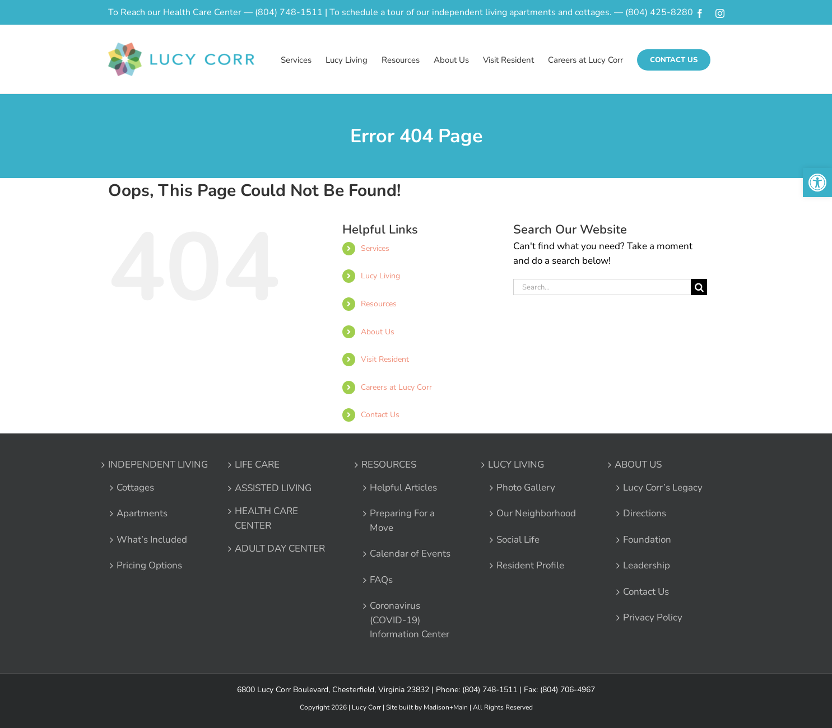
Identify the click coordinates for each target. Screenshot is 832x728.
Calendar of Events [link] (410, 553)
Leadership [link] (646, 565)
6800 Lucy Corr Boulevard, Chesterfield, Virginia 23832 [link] (333, 689)
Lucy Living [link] (380, 275)
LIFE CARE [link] (257, 464)
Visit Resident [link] (385, 359)
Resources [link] (379, 303)
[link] (817, 182)
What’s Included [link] (152, 539)
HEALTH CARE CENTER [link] (266, 518)
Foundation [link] (647, 539)
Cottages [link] (135, 487)
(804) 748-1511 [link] (289, 12)
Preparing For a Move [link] (402, 520)
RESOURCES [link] (388, 464)
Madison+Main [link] (446, 707)
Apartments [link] (142, 513)
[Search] (699, 287)
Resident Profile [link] (530, 565)
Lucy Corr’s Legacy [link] (663, 487)
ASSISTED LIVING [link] (273, 488)
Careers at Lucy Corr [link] (396, 387)
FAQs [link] (381, 579)
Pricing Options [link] (149, 565)
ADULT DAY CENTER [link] (280, 548)
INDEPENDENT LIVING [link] (158, 464)
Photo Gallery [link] (525, 487)
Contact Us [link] (380, 414)
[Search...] (602, 287)
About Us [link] (377, 331)
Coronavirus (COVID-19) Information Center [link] (409, 620)
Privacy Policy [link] (652, 617)
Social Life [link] (518, 539)
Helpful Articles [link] (403, 487)
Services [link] (375, 248)
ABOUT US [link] (638, 464)
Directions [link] (644, 513)
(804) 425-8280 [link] (659, 12)
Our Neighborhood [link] (536, 513)
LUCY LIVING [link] (516, 464)
